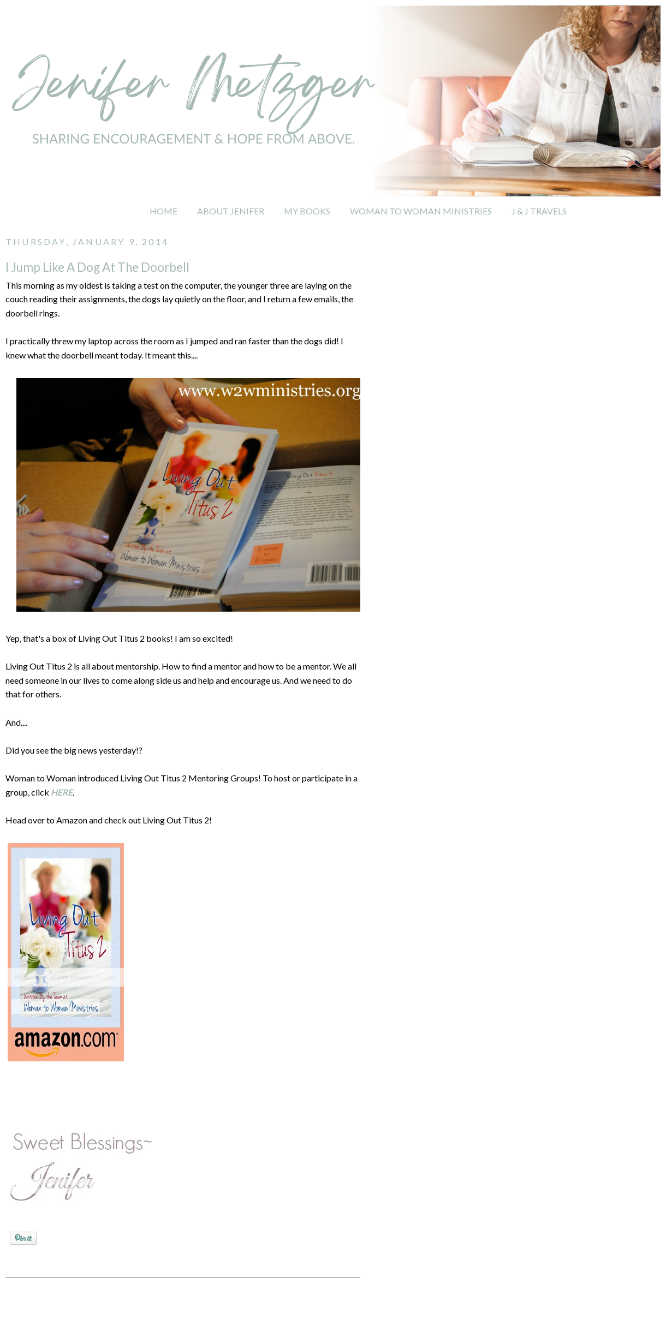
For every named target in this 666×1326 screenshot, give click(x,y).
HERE (62, 792)
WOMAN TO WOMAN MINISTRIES (421, 211)
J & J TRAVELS (539, 211)
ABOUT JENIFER (230, 211)
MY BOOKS (307, 211)
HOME (163, 211)
